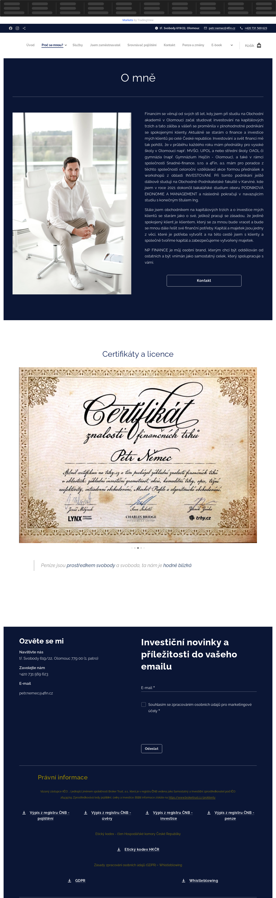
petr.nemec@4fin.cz (222, 28)
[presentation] (175, 730)
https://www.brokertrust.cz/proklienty (192, 797)
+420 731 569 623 (256, 28)
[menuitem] (144, 45)
